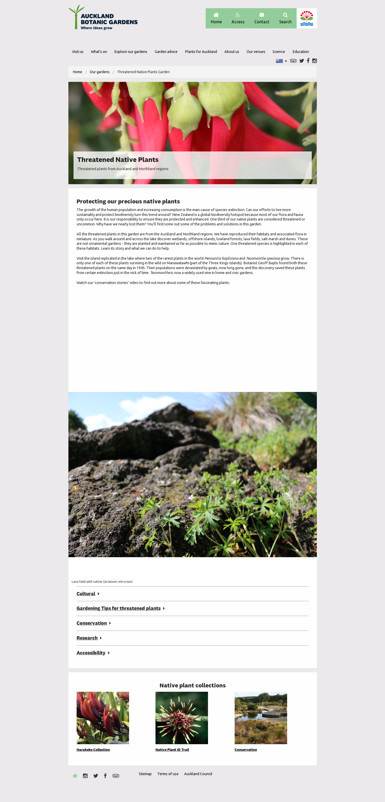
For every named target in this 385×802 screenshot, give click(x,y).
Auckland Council (307, 18)
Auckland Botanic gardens (103, 19)
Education (301, 52)
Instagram (314, 61)
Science (279, 52)
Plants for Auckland (201, 52)
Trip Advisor (293, 61)
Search (285, 18)
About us (231, 52)
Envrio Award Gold (280, 783)
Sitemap (145, 774)
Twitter (301, 61)
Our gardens (100, 72)
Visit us (78, 52)
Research (87, 638)
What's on (99, 52)
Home (216, 18)
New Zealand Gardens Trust (306, 783)
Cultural (86, 594)
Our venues (256, 52)
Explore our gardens (130, 52)
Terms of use (168, 774)
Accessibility (91, 653)
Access (238, 18)
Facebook (308, 61)
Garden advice (166, 52)
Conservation (92, 623)
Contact (261, 18)
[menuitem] (77, 72)
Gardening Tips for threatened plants (119, 608)
